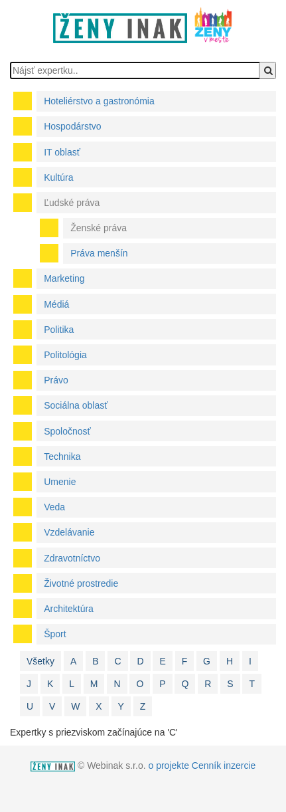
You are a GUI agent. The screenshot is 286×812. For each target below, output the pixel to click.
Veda (54, 507)
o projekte (168, 765)
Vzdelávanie (69, 532)
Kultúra (58, 177)
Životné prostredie (81, 583)
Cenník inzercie (224, 765)
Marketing (64, 278)
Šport (55, 634)
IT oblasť (62, 152)
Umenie (60, 481)
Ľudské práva (72, 202)
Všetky (40, 661)
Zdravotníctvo (72, 558)
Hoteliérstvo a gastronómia (99, 101)
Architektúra (69, 608)
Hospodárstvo (72, 126)
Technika (62, 456)
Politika (59, 329)
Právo (56, 380)
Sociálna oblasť (75, 405)
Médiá (56, 304)
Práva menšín (98, 253)
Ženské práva (98, 228)
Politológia (65, 355)
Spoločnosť (67, 431)
